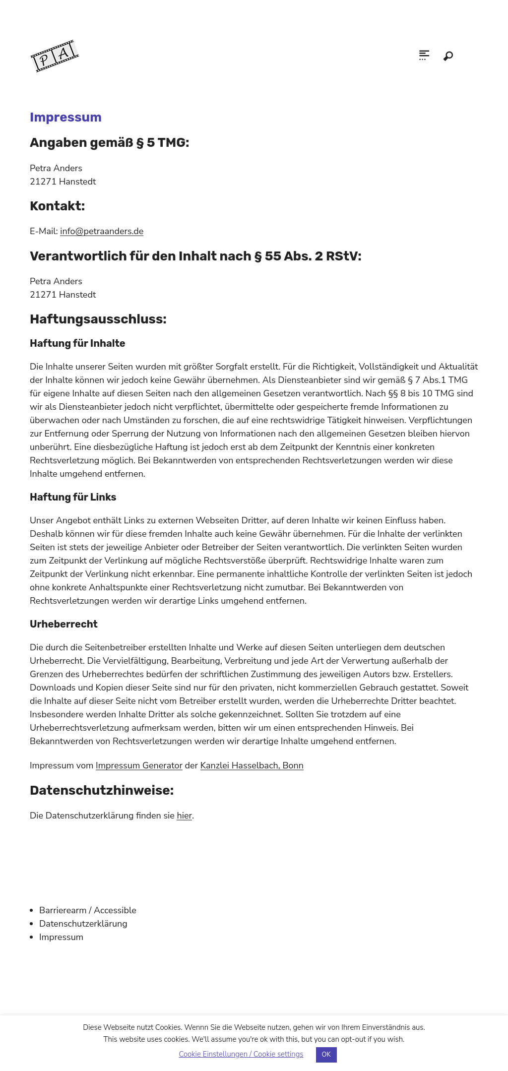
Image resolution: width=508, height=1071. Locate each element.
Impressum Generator (139, 765)
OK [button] (326, 1054)
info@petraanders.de (101, 231)
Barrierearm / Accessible (87, 910)
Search (448, 56)
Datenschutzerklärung (83, 924)
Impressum (61, 937)
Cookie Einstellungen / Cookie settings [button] (241, 1054)
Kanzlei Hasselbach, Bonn (252, 765)
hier (184, 815)
